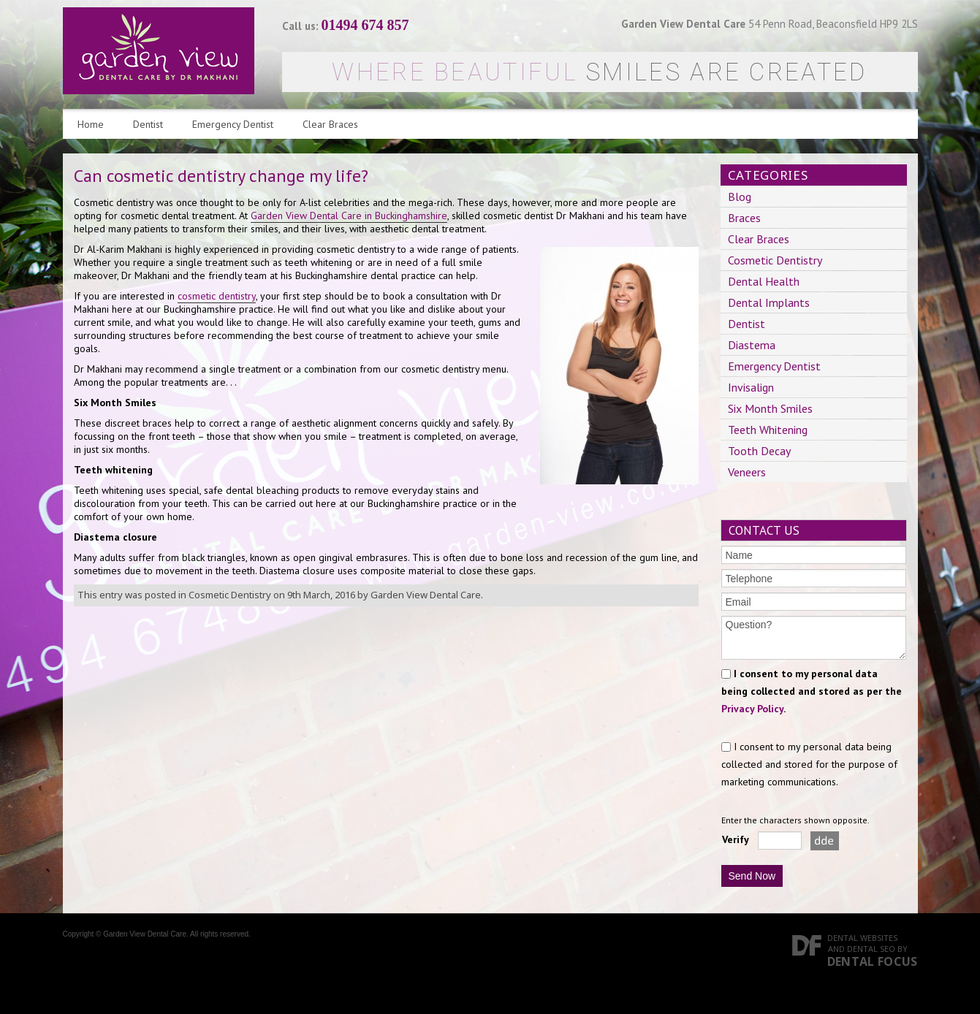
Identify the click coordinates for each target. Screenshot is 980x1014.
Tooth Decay (759, 450)
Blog (739, 196)
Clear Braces (330, 124)
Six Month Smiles (770, 408)
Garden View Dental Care (426, 594)
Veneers (747, 472)
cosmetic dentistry (217, 295)
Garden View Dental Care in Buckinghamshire (349, 215)
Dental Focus (872, 961)
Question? (813, 638)
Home (90, 124)
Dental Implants (769, 302)
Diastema (751, 345)
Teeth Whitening (768, 429)
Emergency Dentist (232, 124)
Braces (744, 217)
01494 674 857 (365, 25)
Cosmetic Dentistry (230, 594)
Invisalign (751, 387)
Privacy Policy (752, 708)
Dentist (148, 124)
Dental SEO (871, 948)
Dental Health (763, 281)
